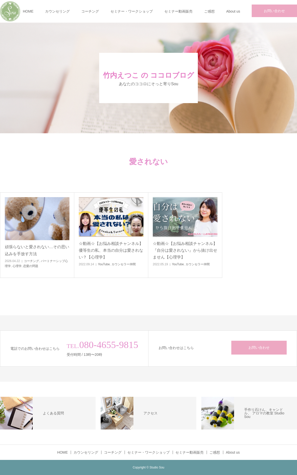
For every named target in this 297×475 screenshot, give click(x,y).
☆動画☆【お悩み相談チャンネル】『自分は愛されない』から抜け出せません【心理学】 (185, 250)
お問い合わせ (274, 11)
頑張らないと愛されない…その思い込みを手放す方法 (37, 250)
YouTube (104, 264)
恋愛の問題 (30, 266)
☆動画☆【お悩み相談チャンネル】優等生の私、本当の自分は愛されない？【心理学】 (111, 250)
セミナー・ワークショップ (131, 11)
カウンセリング (57, 11)
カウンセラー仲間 (124, 264)
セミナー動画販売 (178, 11)
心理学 (17, 266)
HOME (28, 11)
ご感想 (209, 11)
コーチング (90, 11)
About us (233, 11)
